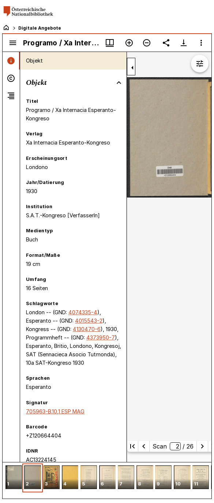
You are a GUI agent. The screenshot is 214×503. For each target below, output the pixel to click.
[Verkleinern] (146, 43)
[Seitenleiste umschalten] (13, 43)
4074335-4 (82, 312)
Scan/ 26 (173, 446)
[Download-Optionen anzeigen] (183, 43)
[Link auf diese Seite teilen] (166, 43)
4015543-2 (88, 321)
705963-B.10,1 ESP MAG (55, 411)
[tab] (11, 61)
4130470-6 (87, 329)
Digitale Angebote (39, 28)
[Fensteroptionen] (201, 43)
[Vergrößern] (129, 43)
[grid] (107, 480)
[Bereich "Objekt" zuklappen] (118, 82)
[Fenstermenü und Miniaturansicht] (110, 43)
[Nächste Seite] (202, 446)
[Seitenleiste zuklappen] (132, 67)
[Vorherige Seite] (144, 446)
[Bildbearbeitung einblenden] (200, 63)
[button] (13, 478)
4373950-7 (100, 337)
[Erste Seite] (132, 446)
